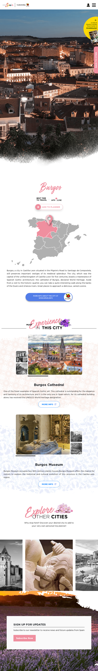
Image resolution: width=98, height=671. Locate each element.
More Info (47, 404)
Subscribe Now (24, 638)
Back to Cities (96, 60)
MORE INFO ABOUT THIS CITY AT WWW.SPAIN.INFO (45, 297)
